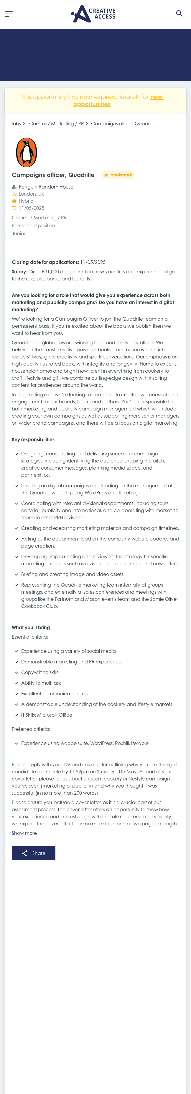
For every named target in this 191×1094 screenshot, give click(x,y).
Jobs (16, 123)
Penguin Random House (46, 187)
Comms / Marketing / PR (56, 123)
